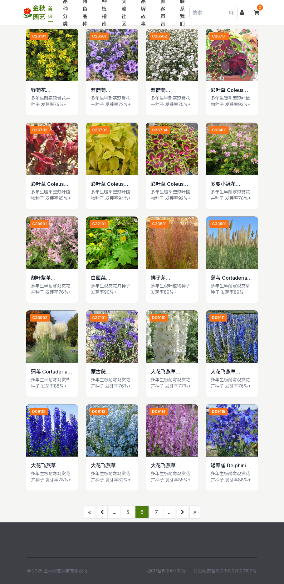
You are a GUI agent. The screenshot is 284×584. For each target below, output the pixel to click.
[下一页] (182, 512)
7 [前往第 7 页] (156, 512)
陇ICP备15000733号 (166, 570)
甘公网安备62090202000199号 (225, 570)
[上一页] (102, 512)
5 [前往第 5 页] (127, 512)
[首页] (89, 512)
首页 (50, 12)
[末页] (194, 512)
